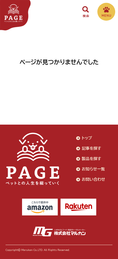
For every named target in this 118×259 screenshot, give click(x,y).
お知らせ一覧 (93, 169)
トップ (87, 138)
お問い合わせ (93, 179)
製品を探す (91, 159)
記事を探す (91, 148)
